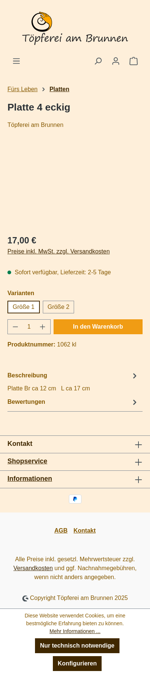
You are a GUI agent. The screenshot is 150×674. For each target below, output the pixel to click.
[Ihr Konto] (116, 61)
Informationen (29, 478)
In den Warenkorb (98, 326)
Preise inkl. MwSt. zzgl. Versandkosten (58, 251)
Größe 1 (24, 307)
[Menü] (16, 61)
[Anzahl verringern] (15, 326)
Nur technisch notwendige (77, 645)
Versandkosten (33, 568)
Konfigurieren (77, 663)
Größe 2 (59, 307)
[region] (75, 186)
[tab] (73, 381)
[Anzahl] (29, 326)
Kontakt (85, 530)
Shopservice (27, 461)
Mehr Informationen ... (75, 631)
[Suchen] (98, 61)
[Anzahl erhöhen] (43, 326)
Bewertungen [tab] (73, 402)
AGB (61, 530)
